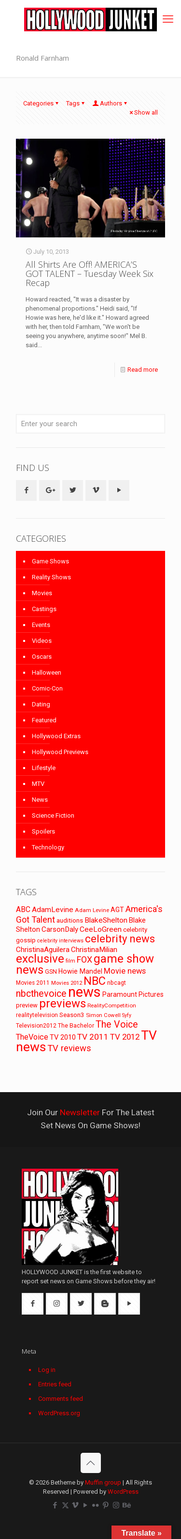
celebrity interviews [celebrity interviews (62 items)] (60, 941)
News (40, 799)
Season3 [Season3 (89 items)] (71, 1014)
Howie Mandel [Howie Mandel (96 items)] (80, 971)
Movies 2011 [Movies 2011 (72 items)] (33, 982)
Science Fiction (53, 815)
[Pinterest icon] (106, 1505)
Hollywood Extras (56, 736)
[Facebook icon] (55, 1505)
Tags (76, 103)
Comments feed (60, 1398)
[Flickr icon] (95, 1505)
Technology (48, 847)
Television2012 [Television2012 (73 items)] (36, 1025)
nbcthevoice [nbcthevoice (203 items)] (41, 993)
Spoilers (43, 831)
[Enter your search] (90, 423)
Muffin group (103, 1482)
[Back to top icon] (91, 1463)
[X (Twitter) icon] (65, 1505)
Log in (47, 1369)
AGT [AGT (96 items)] (117, 909)
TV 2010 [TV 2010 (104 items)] (63, 1037)
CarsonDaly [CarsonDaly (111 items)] (60, 929)
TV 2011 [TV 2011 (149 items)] (93, 1037)
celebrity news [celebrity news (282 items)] (120, 939)
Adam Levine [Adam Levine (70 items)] (92, 910)
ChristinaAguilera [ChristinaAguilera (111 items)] (43, 949)
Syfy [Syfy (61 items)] (126, 1015)
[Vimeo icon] (75, 1505)
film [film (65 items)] (70, 961)
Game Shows (50, 561)
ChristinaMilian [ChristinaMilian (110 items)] (94, 949)
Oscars (42, 656)
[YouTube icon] (85, 1505)
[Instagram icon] (116, 1505)
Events (41, 624)
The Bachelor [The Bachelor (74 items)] (76, 1025)
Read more (142, 369)
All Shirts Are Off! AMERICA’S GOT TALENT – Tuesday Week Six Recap (89, 273)
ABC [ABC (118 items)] (23, 909)
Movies (42, 593)
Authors (110, 103)
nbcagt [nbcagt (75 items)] (116, 982)
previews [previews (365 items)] (62, 1003)
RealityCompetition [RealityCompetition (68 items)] (111, 1005)
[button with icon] (26, 490)
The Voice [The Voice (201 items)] (117, 1024)
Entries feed (54, 1384)
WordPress (123, 1491)
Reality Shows (51, 577)
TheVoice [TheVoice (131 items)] (32, 1037)
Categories (41, 103)
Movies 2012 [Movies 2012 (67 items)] (66, 982)
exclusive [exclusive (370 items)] (40, 958)
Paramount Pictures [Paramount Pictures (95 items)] (133, 994)
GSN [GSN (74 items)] (51, 971)
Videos (42, 640)
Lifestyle (44, 767)
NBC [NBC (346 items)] (95, 981)
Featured (44, 720)
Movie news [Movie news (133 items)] (125, 971)
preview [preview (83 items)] (27, 1005)
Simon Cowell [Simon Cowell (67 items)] (103, 1015)
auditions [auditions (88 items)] (69, 920)
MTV (38, 783)
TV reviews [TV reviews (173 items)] (69, 1048)
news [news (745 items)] (84, 992)
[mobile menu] (168, 19)
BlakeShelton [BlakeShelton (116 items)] (105, 920)
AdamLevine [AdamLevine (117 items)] (52, 909)
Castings (44, 609)
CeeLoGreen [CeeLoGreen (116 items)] (101, 929)
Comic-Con (47, 688)
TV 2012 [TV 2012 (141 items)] (124, 1037)
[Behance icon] (126, 1505)
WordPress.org (59, 1413)
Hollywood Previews (60, 752)
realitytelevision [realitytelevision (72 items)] (37, 1015)
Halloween (46, 672)
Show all (143, 112)
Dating (41, 704)
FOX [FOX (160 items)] (84, 959)
